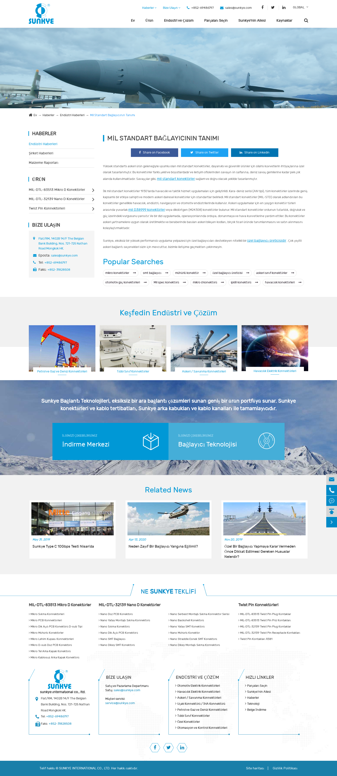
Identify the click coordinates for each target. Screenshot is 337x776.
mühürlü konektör (190, 273)
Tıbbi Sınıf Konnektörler (133, 371)
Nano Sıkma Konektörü (114, 626)
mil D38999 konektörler (146, 210)
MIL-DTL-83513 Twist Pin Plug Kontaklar (264, 614)
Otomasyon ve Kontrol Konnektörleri (202, 728)
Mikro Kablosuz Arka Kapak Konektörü (54, 657)
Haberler (149, 8)
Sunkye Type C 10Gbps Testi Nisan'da (63, 546)
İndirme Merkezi (85, 444)
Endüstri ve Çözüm (178, 21)
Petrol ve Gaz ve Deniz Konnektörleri (62, 371)
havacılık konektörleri (283, 282)
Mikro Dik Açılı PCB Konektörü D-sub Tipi (55, 626)
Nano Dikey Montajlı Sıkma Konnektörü (194, 645)
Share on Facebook (154, 152)
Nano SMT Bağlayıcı (112, 639)
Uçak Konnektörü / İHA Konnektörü (201, 704)
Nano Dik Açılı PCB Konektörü (118, 633)
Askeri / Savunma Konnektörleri (204, 371)
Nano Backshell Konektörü (186, 620)
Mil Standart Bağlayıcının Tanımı (112, 115)
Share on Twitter (204, 152)
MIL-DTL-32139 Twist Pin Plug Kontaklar (264, 626)
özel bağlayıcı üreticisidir (266, 241)
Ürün (149, 21)
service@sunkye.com (120, 703)
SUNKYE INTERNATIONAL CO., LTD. (84, 768)
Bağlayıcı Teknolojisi (207, 444)
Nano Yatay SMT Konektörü (186, 626)
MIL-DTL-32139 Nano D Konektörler (57, 199)
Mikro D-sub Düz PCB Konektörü (50, 645)
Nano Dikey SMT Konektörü (117, 645)
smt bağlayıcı (155, 273)
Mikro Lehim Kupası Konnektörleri (51, 639)
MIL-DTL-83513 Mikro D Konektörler (57, 190)
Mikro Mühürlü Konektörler (46, 633)
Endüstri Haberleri (72, 115)
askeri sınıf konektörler (275, 273)
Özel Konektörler (188, 722)
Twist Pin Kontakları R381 (255, 639)
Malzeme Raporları (43, 163)
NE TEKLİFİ (168, 591)
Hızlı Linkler (260, 677)
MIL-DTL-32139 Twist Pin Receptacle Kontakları (269, 633)
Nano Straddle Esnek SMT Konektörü (192, 639)
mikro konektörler (120, 273)
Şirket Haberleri (41, 153)
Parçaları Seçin (216, 21)
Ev (133, 21)
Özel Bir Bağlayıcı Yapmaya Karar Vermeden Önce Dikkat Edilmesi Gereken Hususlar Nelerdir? (259, 549)
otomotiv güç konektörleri (126, 282)
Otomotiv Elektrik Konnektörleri (198, 686)
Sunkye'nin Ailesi (252, 21)
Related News (168, 490)
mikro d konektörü (208, 282)
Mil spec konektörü (170, 282)
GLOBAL (299, 7)
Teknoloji (253, 704)
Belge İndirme (256, 710)
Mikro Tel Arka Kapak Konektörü (50, 651)
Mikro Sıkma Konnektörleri (46, 614)
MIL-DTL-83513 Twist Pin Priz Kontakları (264, 620)
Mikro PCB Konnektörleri (45, 620)
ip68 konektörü (244, 282)
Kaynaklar (284, 21)
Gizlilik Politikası (285, 768)
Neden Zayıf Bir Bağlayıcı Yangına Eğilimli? (163, 546)
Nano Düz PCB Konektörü (116, 614)
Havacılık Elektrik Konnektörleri (275, 371)
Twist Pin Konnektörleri (47, 208)
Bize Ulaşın (171, 8)
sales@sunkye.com (238, 8)
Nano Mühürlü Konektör (184, 633)
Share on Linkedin (255, 152)
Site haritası (255, 768)
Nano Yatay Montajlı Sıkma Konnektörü (124, 620)
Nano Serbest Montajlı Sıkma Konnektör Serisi (198, 614)
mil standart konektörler (176, 179)
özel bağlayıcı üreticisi (231, 273)
